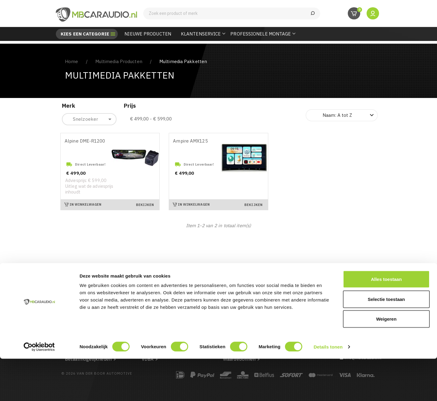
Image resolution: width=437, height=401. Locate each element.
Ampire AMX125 (190, 141)
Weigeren (386, 361)
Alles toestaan (386, 321)
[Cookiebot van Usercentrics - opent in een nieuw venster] (39, 389)
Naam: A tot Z (349, 115)
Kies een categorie (85, 34)
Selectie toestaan (386, 341)
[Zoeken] (231, 13)
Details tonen (327, 389)
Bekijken (145, 205)
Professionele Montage (260, 34)
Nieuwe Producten (147, 34)
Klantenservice (201, 34)
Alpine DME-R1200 (85, 141)
